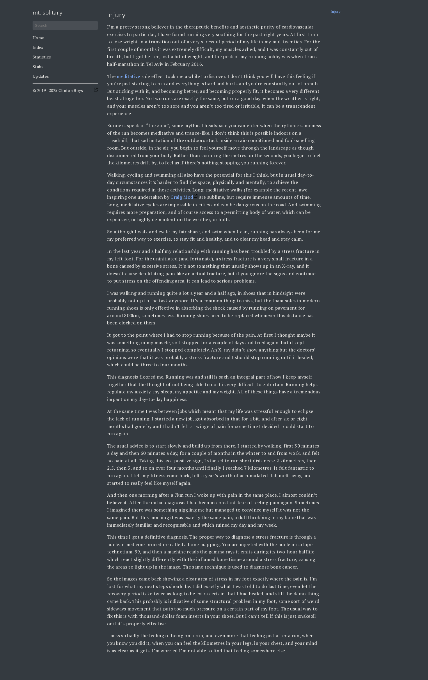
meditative (128, 76)
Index (38, 47)
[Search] (65, 25)
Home (38, 37)
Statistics (42, 57)
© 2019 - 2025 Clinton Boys (58, 90)
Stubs (38, 66)
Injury (335, 11)
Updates (41, 76)
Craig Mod (182, 197)
